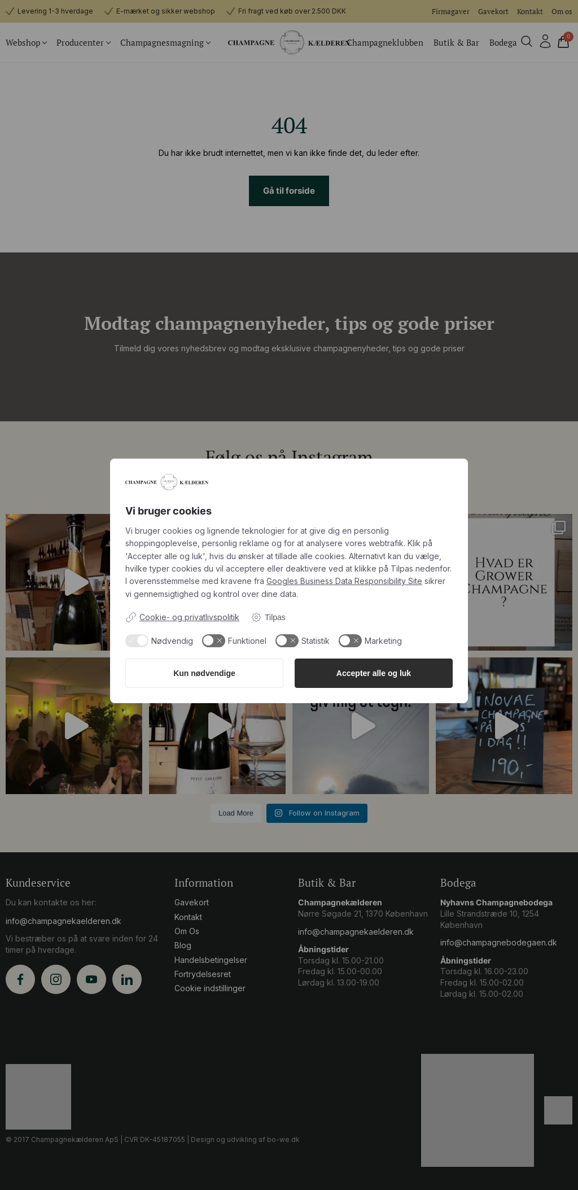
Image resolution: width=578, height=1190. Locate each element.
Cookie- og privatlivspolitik (182, 617)
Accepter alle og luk (373, 673)
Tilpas (268, 617)
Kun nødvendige (204, 673)
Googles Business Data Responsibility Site (344, 581)
